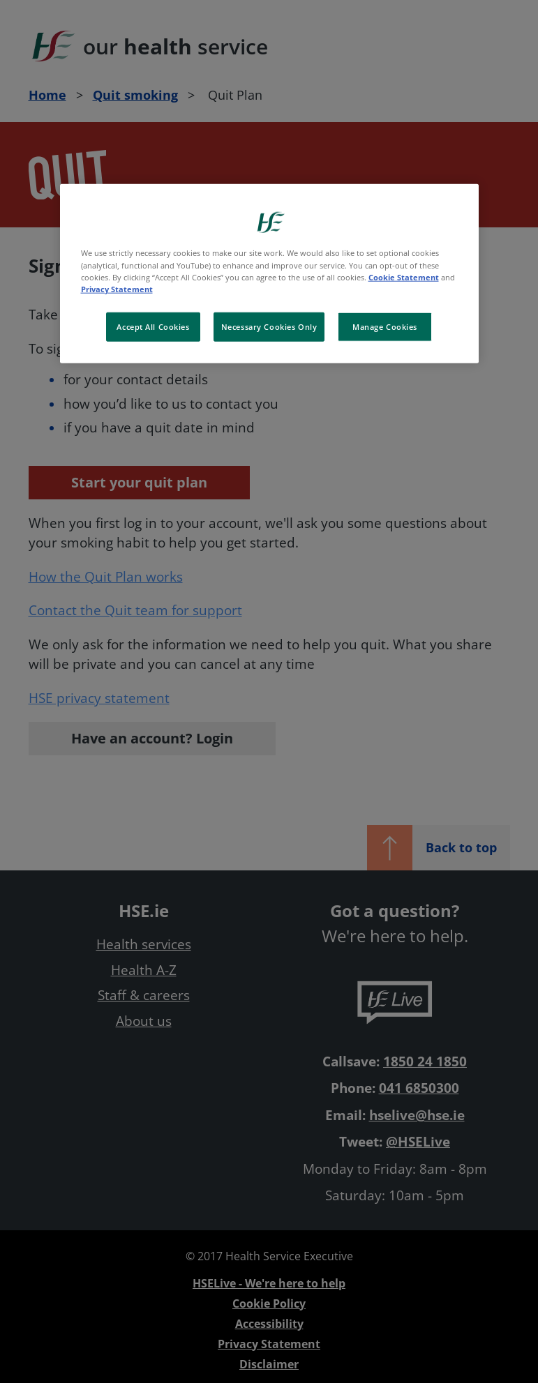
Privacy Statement (117, 288)
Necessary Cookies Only (269, 326)
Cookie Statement (403, 276)
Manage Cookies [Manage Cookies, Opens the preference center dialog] (384, 326)
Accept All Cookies (153, 326)
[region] (269, 273)
